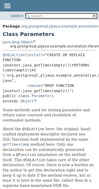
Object (27, 101)
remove (34, 85)
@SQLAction (14, 55)
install (35, 55)
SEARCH (17, 16)
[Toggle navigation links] (7, 6)
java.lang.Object (18, 42)
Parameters (43, 96)
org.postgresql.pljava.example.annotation (59, 26)
